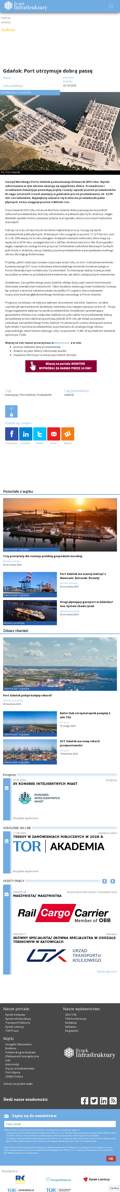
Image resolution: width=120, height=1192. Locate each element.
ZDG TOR (70, 1014)
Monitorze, (62, 343)
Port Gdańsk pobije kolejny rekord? (27, 695)
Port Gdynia (12, 1072)
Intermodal (12, 1064)
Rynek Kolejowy (15, 1014)
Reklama (70, 1027)
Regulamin (71, 1031)
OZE (8, 1060)
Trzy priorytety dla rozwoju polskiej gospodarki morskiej (42, 556)
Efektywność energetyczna (22, 1056)
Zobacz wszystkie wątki (18, 1084)
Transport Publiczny (17, 1022)
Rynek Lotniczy (14, 1027)
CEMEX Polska (14, 1076)
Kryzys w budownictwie (19, 1068)
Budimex (10, 1048)
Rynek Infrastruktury (18, 1019)
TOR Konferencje (75, 1019)
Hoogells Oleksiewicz (18, 1044)
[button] (104, 887)
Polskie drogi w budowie (20, 1052)
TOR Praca (11, 1031)
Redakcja (71, 1022)
